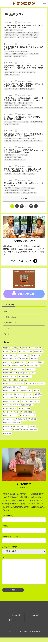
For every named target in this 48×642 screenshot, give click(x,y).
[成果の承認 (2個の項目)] (38, 351)
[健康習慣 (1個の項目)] (32, 419)
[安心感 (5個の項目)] (5, 348)
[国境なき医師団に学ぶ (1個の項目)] (10, 358)
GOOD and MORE (13, 622)
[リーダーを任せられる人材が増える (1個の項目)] (27, 397)
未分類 (6, 334)
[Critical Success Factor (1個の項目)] (27, 415)
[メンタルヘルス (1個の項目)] (8, 419)
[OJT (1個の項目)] (33, 373)
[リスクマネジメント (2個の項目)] (25, 351)
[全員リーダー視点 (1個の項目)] (18, 369)
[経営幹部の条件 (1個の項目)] (8, 373)
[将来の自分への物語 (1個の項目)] (32, 365)
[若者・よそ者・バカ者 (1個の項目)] (10, 415)
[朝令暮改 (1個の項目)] (6, 369)
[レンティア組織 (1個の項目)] (24, 408)
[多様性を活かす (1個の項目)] (21, 419)
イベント (7, 328)
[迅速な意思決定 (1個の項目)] (20, 362)
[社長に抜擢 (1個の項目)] (24, 358)
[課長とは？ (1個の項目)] (31, 369)
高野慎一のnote (10, 323)
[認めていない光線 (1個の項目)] (22, 373)
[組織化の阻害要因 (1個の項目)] (28, 412)
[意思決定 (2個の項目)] (6, 351)
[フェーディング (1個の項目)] (8, 355)
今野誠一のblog (10, 317)
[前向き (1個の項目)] (36, 390)
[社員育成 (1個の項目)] (38, 394)
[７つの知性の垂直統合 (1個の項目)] (35, 362)
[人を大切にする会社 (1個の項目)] (9, 380)
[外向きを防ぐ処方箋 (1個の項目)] (9, 408)
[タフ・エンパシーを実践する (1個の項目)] (35, 383)
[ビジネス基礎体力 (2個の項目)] (35, 348)
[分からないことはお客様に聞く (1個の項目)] (13, 383)
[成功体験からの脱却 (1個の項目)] (16, 365)
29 (31, 206)
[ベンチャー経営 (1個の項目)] (8, 397)
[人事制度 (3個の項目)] (14, 348)
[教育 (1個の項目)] (5, 365)
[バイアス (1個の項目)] (23, 387)
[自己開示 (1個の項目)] (34, 358)
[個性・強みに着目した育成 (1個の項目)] (11, 422)
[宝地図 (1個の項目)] (16, 429)
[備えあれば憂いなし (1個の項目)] (9, 376)
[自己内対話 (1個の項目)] (7, 433)
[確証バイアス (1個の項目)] (7, 362)
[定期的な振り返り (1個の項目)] (25, 376)
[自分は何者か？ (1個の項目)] (34, 355)
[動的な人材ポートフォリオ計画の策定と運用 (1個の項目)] (17, 390)
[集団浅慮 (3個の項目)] (23, 348)
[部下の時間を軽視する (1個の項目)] (10, 387)
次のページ (24, 199)
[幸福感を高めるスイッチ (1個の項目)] (11, 401)
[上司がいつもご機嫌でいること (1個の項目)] (13, 394)
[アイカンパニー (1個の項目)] (21, 355)
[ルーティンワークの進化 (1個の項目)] (11, 412)
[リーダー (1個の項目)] (29, 394)
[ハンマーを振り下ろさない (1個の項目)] (30, 401)
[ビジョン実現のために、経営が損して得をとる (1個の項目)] (18, 405)
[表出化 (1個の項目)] (32, 426)
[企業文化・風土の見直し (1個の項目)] (29, 429)
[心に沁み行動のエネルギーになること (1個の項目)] (15, 426)
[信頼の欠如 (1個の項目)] (23, 380)
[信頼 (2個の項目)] (14, 351)
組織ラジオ (8, 311)
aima (35, 619)
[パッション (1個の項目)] (7, 429)
